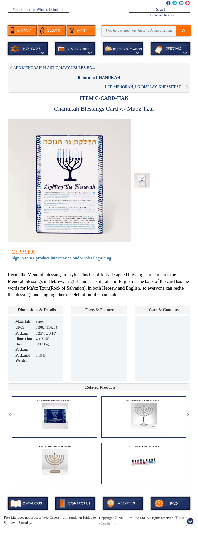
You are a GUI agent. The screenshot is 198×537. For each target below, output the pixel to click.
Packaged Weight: (22, 357)
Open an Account (163, 15)
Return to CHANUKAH (99, 77)
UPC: (19, 328)
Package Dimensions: (25, 336)
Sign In (162, 9)
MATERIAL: (22, 321)
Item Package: (22, 346)
